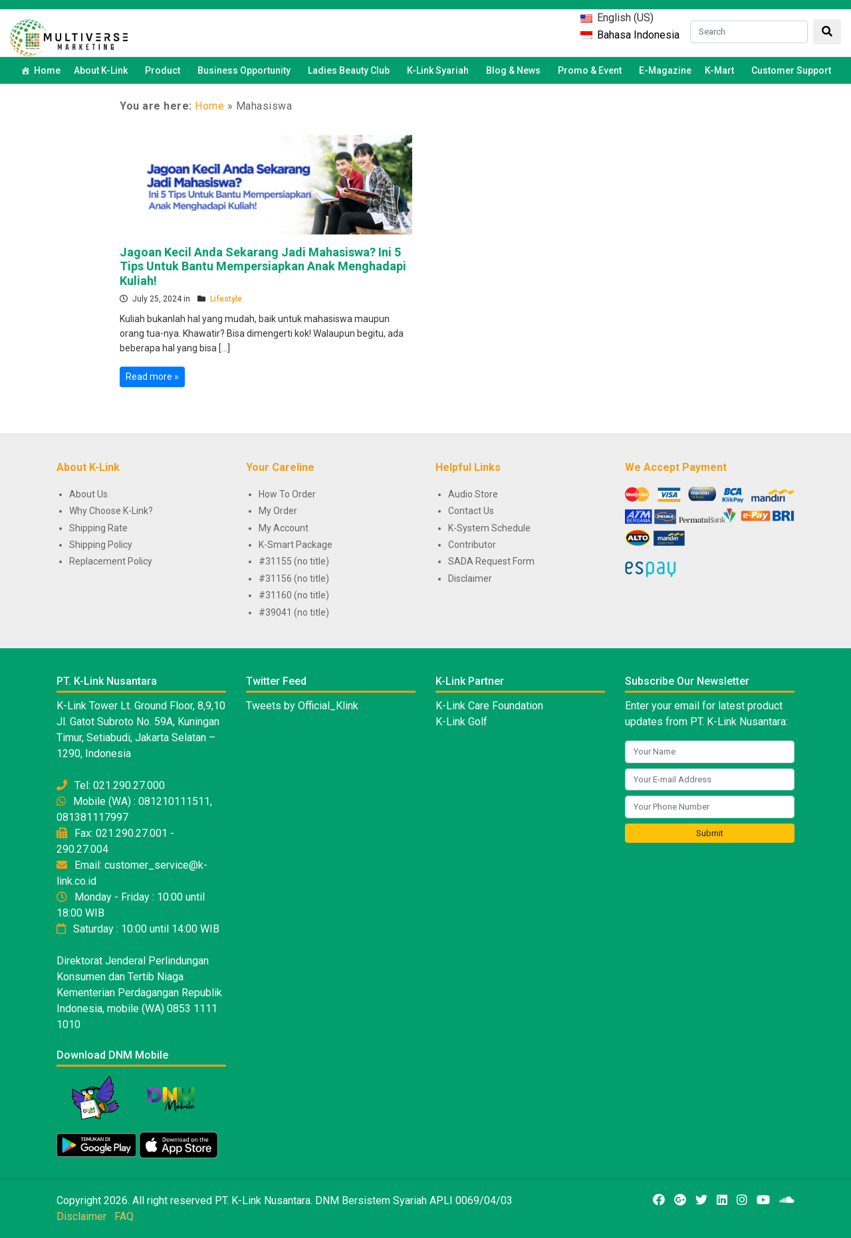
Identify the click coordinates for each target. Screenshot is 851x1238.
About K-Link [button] (103, 70)
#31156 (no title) (294, 578)
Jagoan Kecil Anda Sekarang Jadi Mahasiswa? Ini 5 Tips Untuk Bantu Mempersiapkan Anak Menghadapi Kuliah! (263, 266)
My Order (278, 510)
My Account (283, 528)
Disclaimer (470, 578)
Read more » (152, 376)
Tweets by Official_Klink (302, 705)
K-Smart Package (295, 544)
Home (47, 70)
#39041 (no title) (294, 612)
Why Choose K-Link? (111, 510)
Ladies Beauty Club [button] (351, 70)
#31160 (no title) (294, 595)
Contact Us (471, 510)
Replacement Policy (110, 561)
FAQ (124, 1216)
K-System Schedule (489, 528)
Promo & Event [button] (592, 70)
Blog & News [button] (515, 70)
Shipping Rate (98, 528)
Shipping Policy (100, 544)
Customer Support (791, 70)
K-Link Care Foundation (489, 705)
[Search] (749, 32)
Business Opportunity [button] (246, 70)
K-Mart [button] (721, 70)
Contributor (472, 544)
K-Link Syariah (440, 70)
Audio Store (473, 494)
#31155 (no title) (294, 561)
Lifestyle (226, 299)
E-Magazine (665, 70)
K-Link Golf (461, 721)
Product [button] (164, 70)
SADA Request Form (491, 561)
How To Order (287, 494)
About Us (88, 494)
